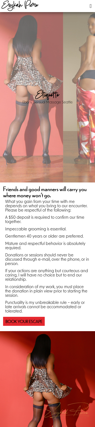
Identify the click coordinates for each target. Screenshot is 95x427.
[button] (90, 6)
